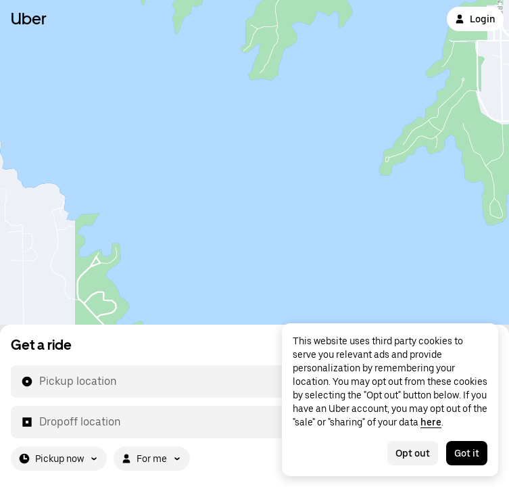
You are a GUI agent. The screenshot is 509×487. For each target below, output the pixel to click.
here (430, 422)
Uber (29, 18)
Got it (466, 453)
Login (475, 19)
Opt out (412, 453)
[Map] (254, 162)
